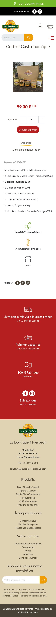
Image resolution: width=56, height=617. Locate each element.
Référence (8, 162)
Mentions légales (43, 608)
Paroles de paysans (28, 524)
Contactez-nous (28, 520)
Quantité (12, 119)
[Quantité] (33, 119)
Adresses (28, 554)
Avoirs (28, 550)
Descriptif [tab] (27, 142)
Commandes (28, 547)
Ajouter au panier (28, 129)
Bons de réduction (28, 557)
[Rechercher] (12, 37)
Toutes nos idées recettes (28, 527)
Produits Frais (28, 497)
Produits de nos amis (28, 504)
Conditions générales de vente (18, 608)
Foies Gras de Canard (28, 487)
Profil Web (32, 612)
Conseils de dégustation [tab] (26, 149)
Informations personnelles (28, 543)
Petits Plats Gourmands (28, 494)
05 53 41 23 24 (21, 11)
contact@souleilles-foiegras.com (28, 468)
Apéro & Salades (28, 490)
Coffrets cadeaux (28, 501)
